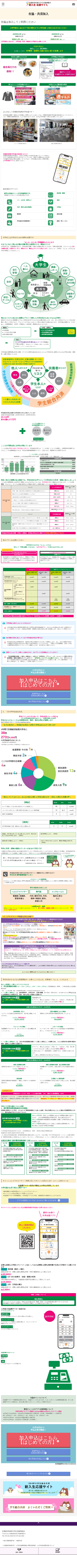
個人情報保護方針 (9, 1540)
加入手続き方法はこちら (39, 701)
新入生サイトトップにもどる (38, 1474)
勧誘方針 (19, 1540)
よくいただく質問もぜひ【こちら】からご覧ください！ (38, 972)
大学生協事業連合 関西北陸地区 (26, 1545)
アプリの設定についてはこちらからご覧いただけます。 (38, 1200)
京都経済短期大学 (9, 1545)
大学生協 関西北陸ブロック (46, 1545)
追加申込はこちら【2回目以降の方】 (38, 695)
